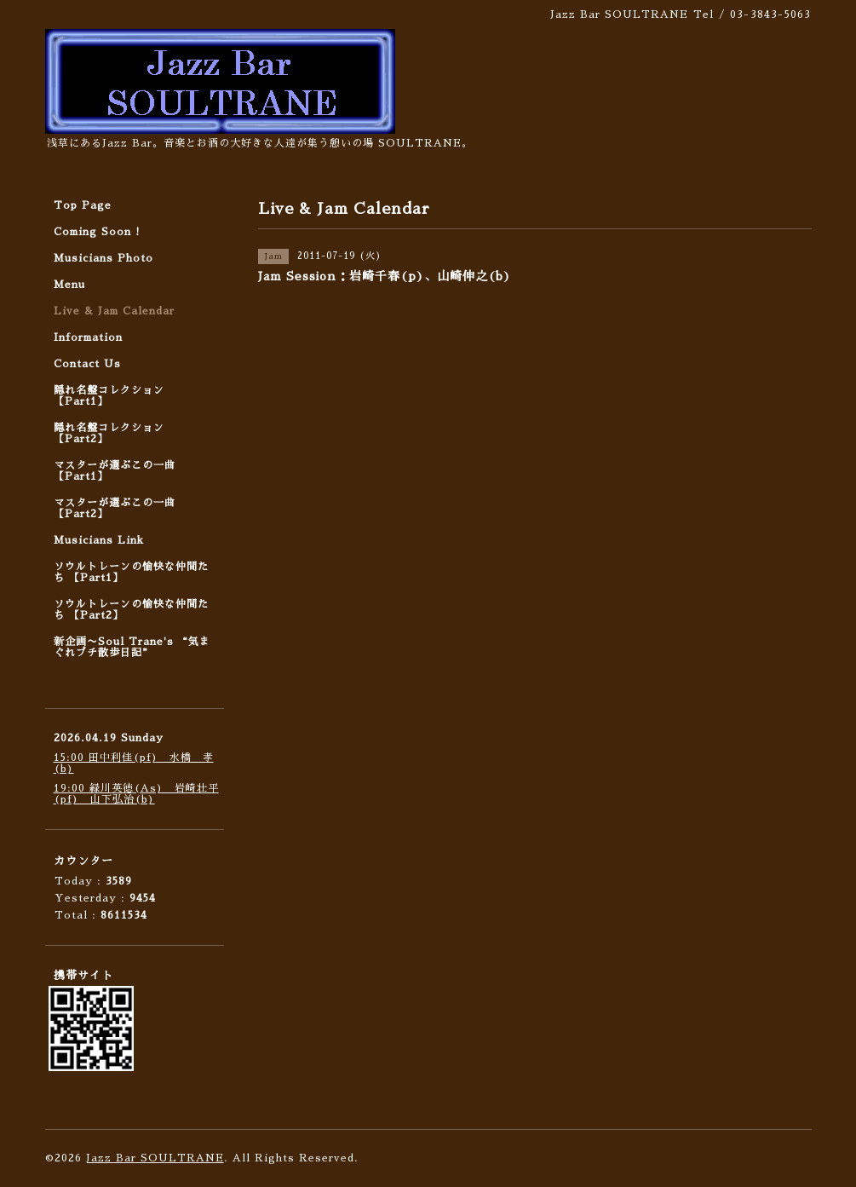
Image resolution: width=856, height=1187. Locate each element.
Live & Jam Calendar (114, 311)
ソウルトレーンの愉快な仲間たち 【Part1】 (131, 572)
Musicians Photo (103, 258)
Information (88, 337)
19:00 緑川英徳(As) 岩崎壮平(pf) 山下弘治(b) (136, 793)
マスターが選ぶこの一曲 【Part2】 (114, 508)
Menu (69, 284)
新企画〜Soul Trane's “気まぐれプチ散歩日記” (132, 647)
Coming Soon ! (97, 232)
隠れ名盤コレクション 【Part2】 (109, 433)
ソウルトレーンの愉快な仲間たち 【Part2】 (131, 609)
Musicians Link (99, 540)
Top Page (83, 205)
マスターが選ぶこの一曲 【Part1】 (114, 470)
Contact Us (87, 364)
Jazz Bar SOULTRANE (155, 1158)
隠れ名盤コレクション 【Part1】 (109, 395)
